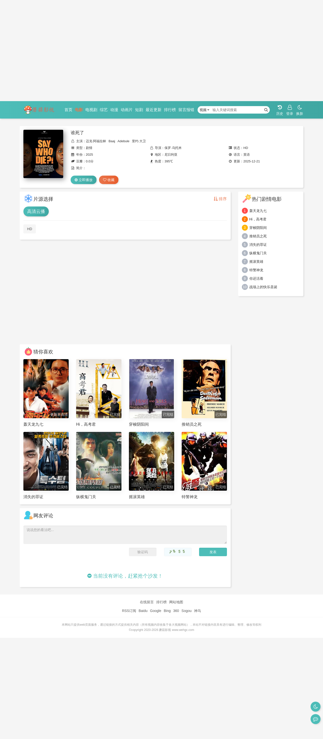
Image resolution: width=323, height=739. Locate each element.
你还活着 (256, 278)
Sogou (186, 611)
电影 (79, 110)
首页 (68, 110)
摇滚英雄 (256, 262)
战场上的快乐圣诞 (263, 287)
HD (29, 229)
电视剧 (91, 110)
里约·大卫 (139, 141)
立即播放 (84, 180)
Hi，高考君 (258, 219)
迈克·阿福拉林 (96, 141)
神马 (197, 611)
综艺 (104, 110)
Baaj (111, 141)
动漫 (114, 110)
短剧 (139, 110)
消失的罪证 (258, 245)
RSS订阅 (129, 611)
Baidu (143, 611)
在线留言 (147, 602)
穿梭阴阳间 (258, 228)
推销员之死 (258, 236)
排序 (220, 199)
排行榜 (170, 110)
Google (155, 611)
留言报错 (186, 110)
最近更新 (154, 110)
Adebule (123, 141)
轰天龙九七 (258, 211)
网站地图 (176, 602)
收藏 (108, 180)
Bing (167, 611)
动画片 (127, 110)
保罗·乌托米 (173, 148)
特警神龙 (256, 270)
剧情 (89, 148)
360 (176, 611)
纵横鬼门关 (258, 253)
